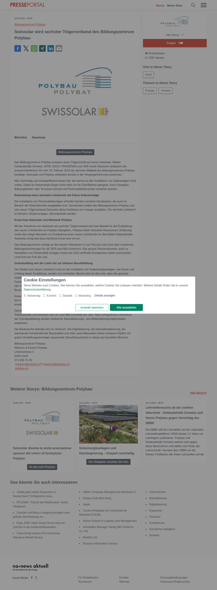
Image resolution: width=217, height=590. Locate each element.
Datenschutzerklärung (37, 289)
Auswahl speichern (92, 307)
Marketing (85, 295)
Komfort (51, 295)
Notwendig (33, 295)
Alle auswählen (126, 307)
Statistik (67, 295)
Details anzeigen (105, 295)
